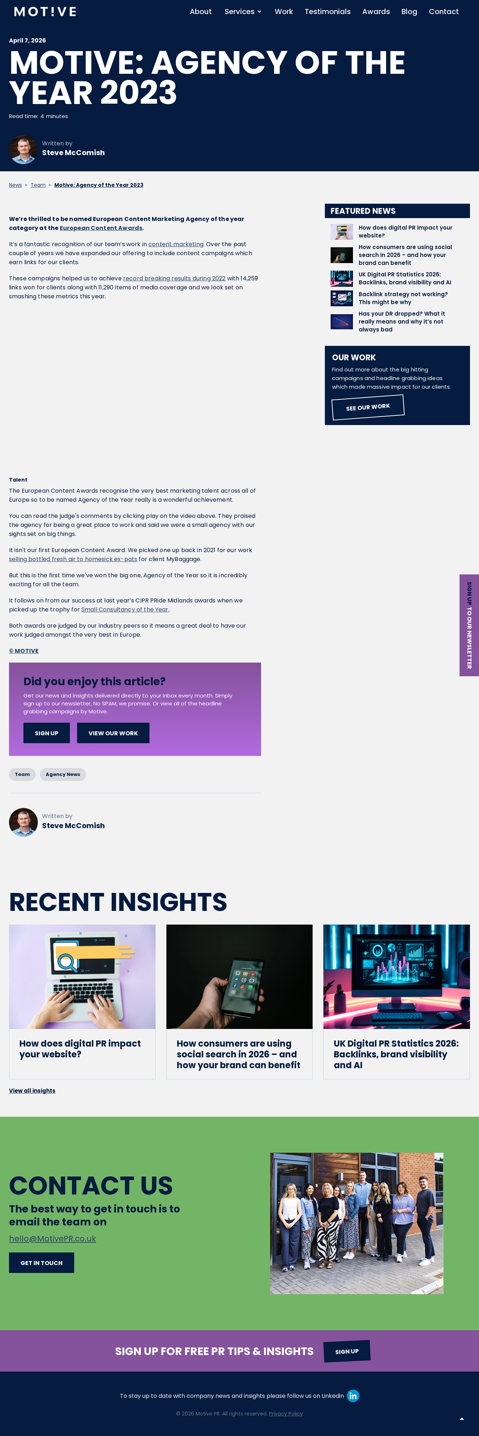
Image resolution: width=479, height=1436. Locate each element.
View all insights (32, 1090)
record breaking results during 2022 (174, 278)
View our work (113, 733)
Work (284, 11)
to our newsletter (469, 638)
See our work (368, 407)
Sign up (469, 593)
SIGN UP (46, 733)
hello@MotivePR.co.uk (52, 1238)
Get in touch (42, 1263)
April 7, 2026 (27, 41)
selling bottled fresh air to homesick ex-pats (73, 559)
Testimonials (328, 11)
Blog (409, 11)
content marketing (175, 244)
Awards (376, 11)
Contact (444, 11)
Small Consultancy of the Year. (125, 609)
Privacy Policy (286, 1413)
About (201, 11)
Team (38, 185)
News (15, 185)
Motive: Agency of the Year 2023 (98, 185)
